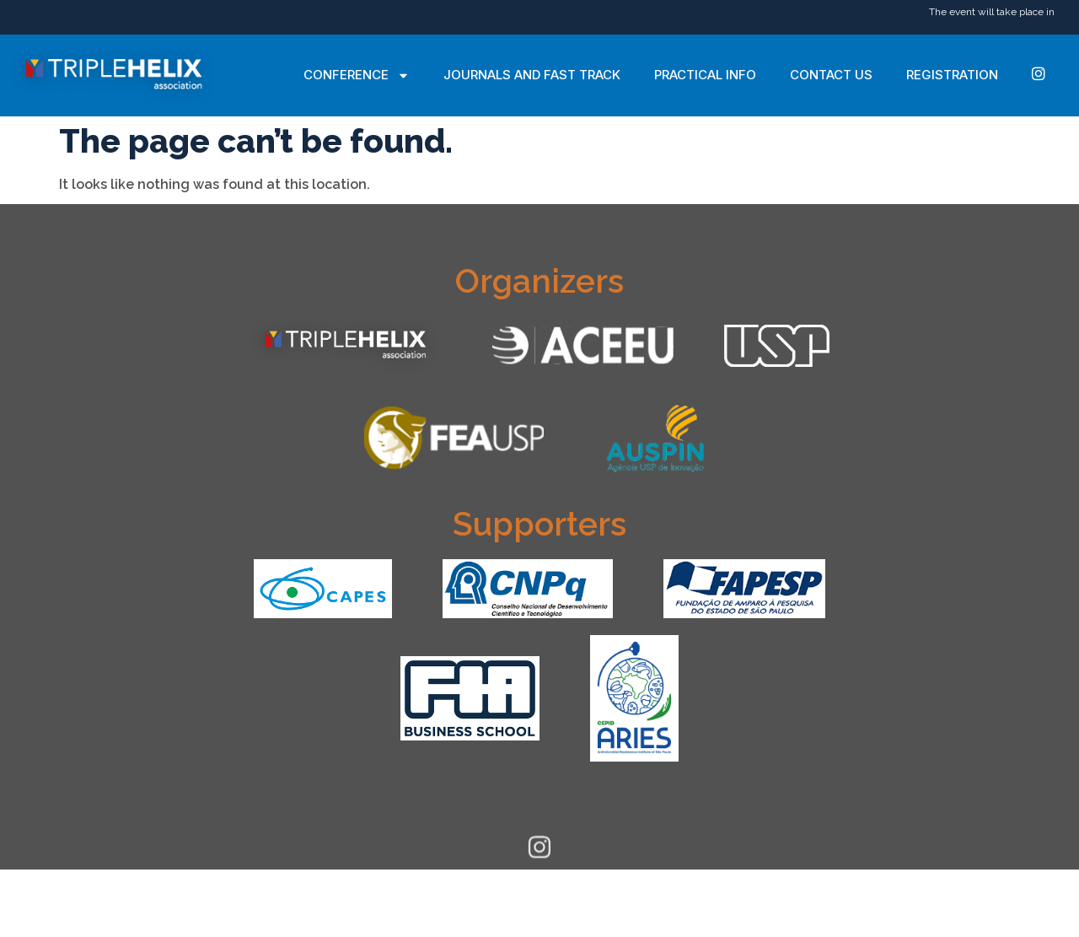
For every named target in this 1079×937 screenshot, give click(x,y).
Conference (356, 75)
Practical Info (705, 75)
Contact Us (831, 75)
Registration (952, 75)
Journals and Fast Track (531, 75)
